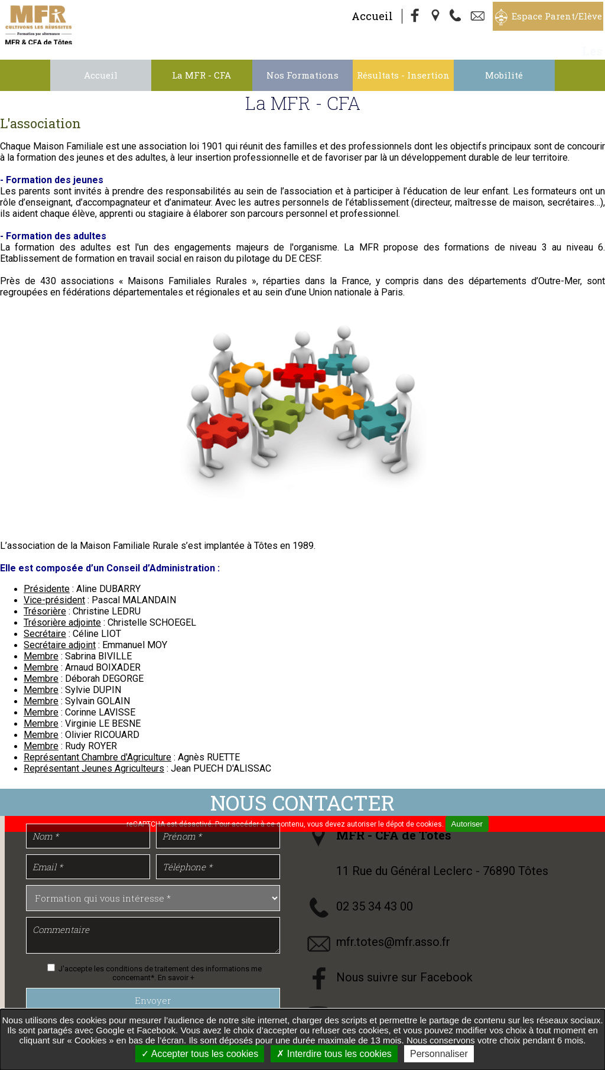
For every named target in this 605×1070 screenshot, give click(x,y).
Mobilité (504, 75)
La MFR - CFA (201, 75)
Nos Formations (302, 75)
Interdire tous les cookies (334, 1054)
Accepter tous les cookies (199, 1054)
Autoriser (467, 823)
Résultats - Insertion (403, 75)
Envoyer (153, 1000)
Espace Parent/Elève (557, 16)
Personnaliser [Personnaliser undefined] (439, 1054)
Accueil (372, 16)
